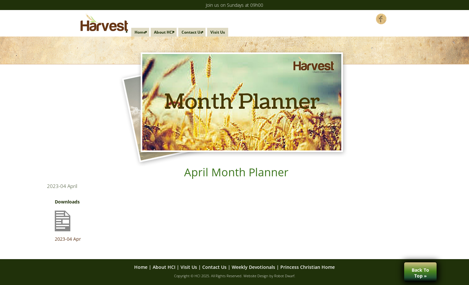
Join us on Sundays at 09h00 (234, 5)
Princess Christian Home (307, 267)
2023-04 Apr (68, 239)
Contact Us (192, 32)
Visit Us (217, 32)
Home (140, 32)
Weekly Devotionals (253, 267)
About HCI (163, 32)
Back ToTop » (420, 273)
